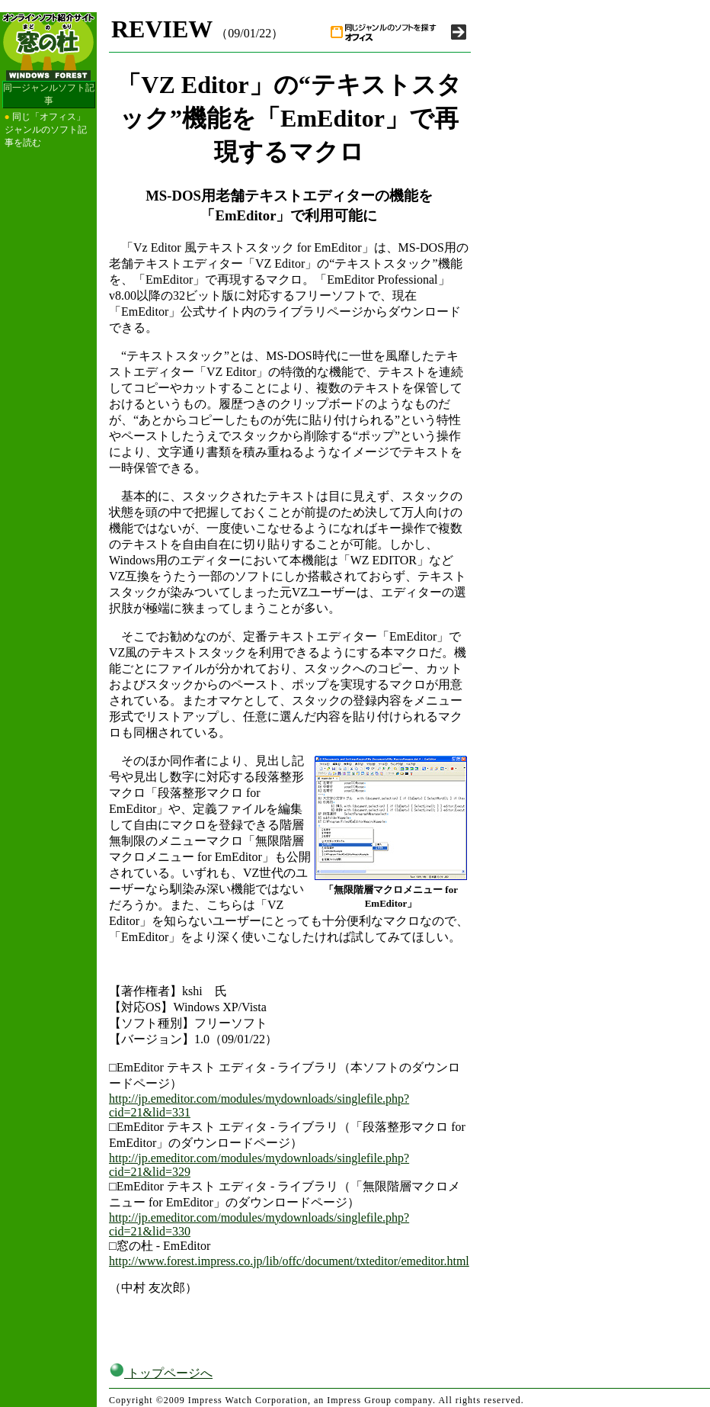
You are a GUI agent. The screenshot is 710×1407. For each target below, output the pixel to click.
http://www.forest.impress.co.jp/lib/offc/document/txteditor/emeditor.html (289, 1260)
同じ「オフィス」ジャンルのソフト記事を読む (46, 129)
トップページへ (161, 1373)
